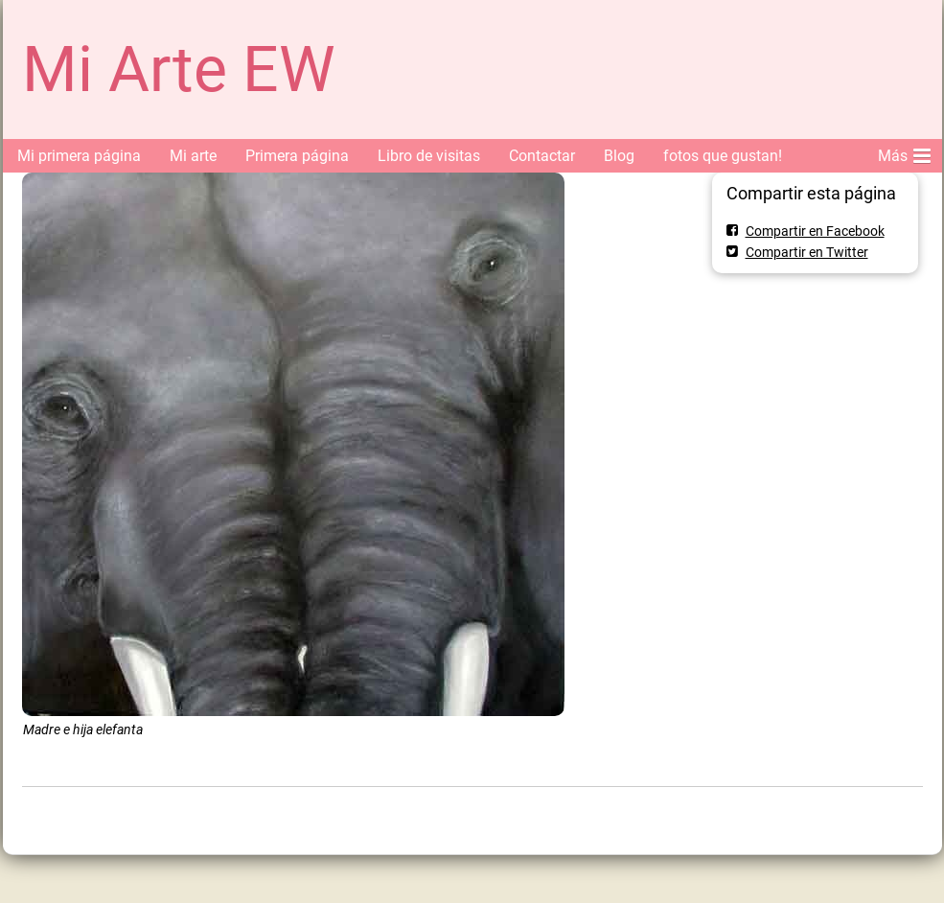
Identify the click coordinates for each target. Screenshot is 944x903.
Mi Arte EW (178, 69)
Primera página (297, 156)
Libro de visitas (429, 156)
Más (904, 152)
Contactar (542, 156)
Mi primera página (79, 156)
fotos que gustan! (722, 156)
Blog (619, 156)
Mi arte (193, 156)
